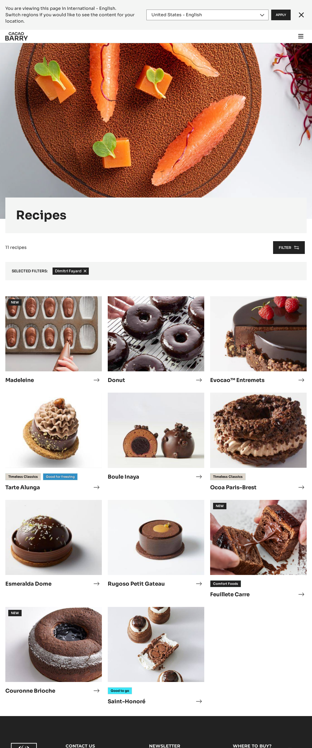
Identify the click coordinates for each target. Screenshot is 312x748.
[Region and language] (207, 15)
